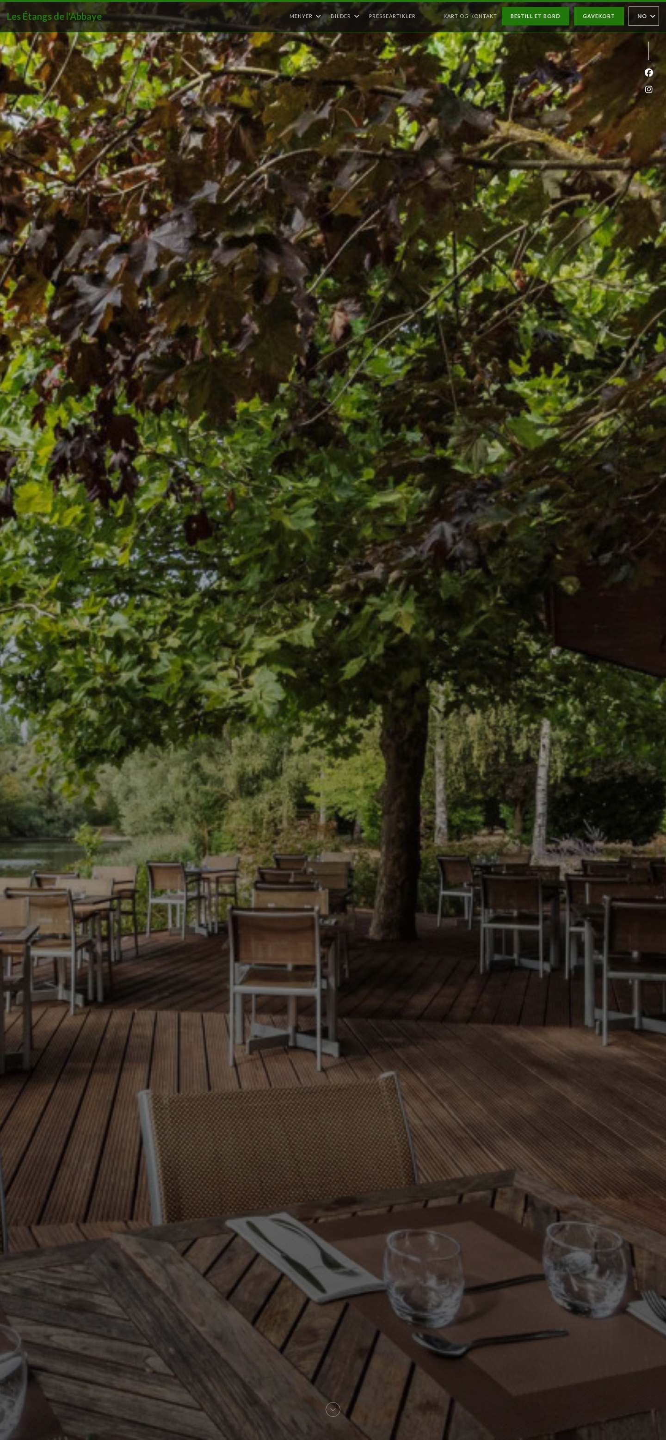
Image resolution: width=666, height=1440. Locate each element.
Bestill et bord (536, 16)
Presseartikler (392, 16)
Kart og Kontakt (470, 16)
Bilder (345, 16)
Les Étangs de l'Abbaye (54, 16)
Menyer (305, 16)
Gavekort (599, 16)
